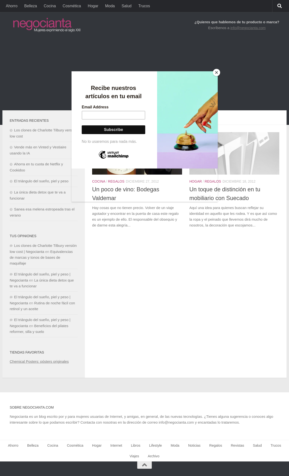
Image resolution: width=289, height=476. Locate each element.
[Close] (216, 72)
